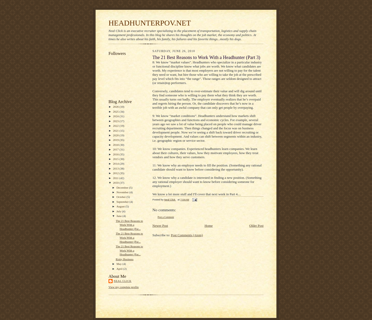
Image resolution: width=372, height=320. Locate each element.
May (119, 263)
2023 (116, 121)
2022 (116, 125)
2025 (116, 111)
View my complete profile (124, 287)
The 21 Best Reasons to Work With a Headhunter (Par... (129, 224)
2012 (116, 173)
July (119, 211)
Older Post (256, 226)
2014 (116, 163)
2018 (116, 144)
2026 (116, 106)
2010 (116, 182)
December (123, 187)
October (122, 196)
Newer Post (160, 226)
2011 (116, 178)
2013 (116, 168)
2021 (116, 130)
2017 (116, 149)
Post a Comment (166, 217)
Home (209, 226)
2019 (116, 139)
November (123, 192)
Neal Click (122, 281)
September (123, 201)
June (119, 215)
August (121, 206)
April (120, 268)
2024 (116, 116)
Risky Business (125, 259)
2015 (116, 159)
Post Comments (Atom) (187, 235)
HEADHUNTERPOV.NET (150, 23)
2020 (116, 135)
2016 (116, 154)
